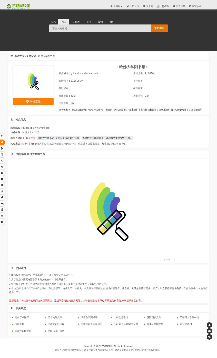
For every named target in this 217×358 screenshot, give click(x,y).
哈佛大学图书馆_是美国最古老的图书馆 (58, 138)
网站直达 (33, 101)
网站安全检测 (179, 109)
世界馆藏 (31, 56)
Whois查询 (64, 109)
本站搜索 (159, 28)
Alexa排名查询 (95, 109)
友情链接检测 (147, 109)
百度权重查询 (163, 109)
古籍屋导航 (107, 346)
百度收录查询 (195, 109)
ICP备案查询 (132, 109)
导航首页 (19, 56)
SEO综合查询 (79, 109)
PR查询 (108, 109)
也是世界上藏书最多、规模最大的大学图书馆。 (107, 138)
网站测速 (119, 109)
